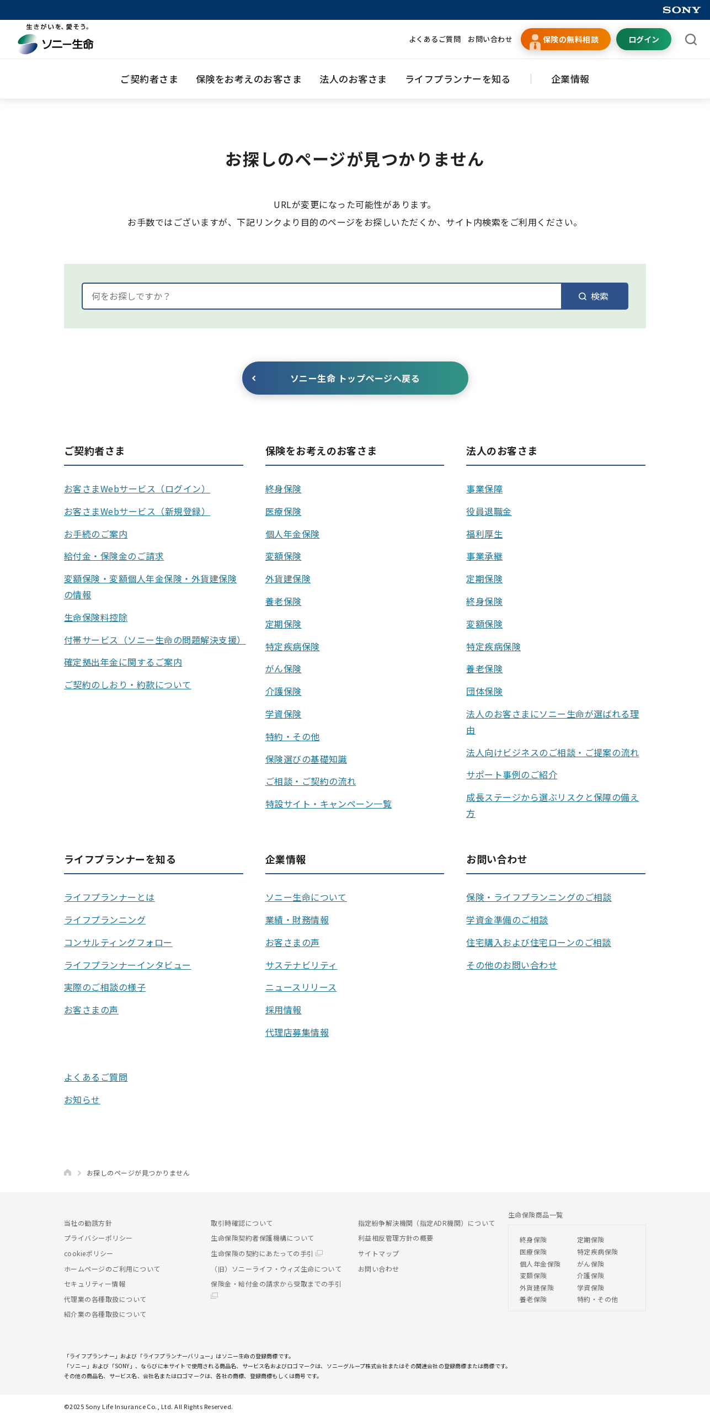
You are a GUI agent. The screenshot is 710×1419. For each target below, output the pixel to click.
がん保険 (283, 668)
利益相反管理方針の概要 (396, 1237)
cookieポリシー (89, 1253)
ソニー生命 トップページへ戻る (355, 378)
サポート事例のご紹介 (511, 774)
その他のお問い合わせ (511, 964)
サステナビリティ (301, 964)
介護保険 (283, 691)
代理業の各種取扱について (105, 1299)
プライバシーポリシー (98, 1237)
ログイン (643, 39)
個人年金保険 (292, 533)
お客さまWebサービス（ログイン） (137, 488)
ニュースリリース (301, 986)
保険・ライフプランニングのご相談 (539, 897)
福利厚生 (484, 533)
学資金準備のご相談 (507, 919)
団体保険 (484, 691)
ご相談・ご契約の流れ (310, 781)
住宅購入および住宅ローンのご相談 (538, 942)
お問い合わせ (490, 39)
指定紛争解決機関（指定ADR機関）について (426, 1222)
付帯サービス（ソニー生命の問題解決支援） (155, 639)
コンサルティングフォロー (118, 942)
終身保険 (283, 488)
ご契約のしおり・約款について (127, 684)
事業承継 (484, 555)
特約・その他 (292, 736)
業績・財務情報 (297, 919)
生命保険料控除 (95, 617)
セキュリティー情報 (94, 1283)
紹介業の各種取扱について (105, 1314)
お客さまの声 (91, 1009)
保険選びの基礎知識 (306, 759)
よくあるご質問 (435, 39)
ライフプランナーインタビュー (127, 964)
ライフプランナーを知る (458, 79)
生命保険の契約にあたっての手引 (267, 1253)
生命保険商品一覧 (535, 1214)
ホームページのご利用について (112, 1268)
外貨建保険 (288, 578)
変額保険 (283, 555)
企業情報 (570, 79)
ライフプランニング (105, 919)
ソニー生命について (306, 897)
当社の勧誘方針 (88, 1222)
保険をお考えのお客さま (249, 79)
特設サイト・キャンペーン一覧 (328, 803)
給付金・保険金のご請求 (114, 555)
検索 (593, 295)
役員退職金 (488, 511)
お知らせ (82, 1099)
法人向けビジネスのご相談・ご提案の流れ (552, 752)
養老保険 (283, 601)
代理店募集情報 (297, 1032)
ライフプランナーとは (109, 897)
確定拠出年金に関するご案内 (123, 661)
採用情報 (283, 1009)
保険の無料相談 (571, 39)
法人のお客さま (353, 79)
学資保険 (283, 713)
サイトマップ (378, 1253)
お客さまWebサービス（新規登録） (137, 511)
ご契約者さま (149, 79)
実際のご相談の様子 (105, 986)
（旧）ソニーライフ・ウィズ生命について (276, 1268)
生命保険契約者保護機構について (262, 1237)
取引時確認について (242, 1222)
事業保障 (484, 488)
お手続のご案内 (95, 533)
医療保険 (283, 511)
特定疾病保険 (292, 646)
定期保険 (283, 623)
